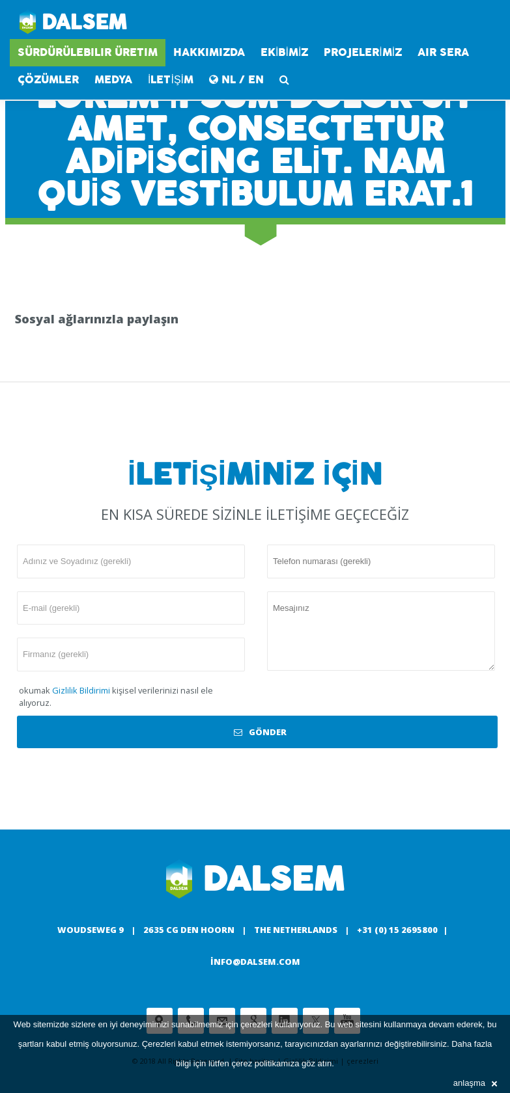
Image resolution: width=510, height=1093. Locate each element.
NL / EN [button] (236, 80)
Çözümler (48, 80)
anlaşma (475, 1083)
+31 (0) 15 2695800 (397, 930)
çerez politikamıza (265, 1063)
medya (113, 80)
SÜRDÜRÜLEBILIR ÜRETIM (88, 52)
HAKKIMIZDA (209, 52)
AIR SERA (443, 52)
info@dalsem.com (255, 961)
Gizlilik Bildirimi (81, 690)
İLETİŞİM (170, 80)
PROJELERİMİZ (363, 52)
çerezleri (256, 1024)
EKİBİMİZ (284, 52)
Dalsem (73, 23)
